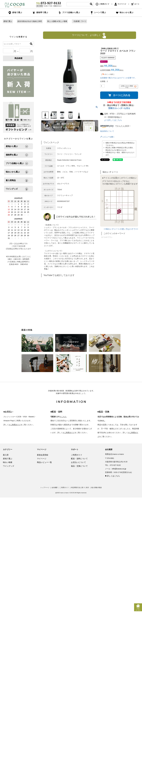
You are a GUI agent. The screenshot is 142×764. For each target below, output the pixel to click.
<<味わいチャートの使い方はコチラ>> (121, 229)
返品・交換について (79, 466)
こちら (64, 417)
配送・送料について (79, 459)
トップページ (44, 487)
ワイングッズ (8, 466)
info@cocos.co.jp (119, 469)
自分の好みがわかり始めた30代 (29, 21)
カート (135, 4)
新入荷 (6, 455)
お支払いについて (78, 462)
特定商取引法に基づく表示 (80, 487)
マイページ (120, 4)
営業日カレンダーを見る (119, 108)
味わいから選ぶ (124, 12)
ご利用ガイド (102, 4)
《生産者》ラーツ (79, 21)
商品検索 (18, 58)
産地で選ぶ (7, 21)
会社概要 (55, 487)
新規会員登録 (42, 455)
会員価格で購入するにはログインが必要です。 (118, 78)
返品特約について (107, 131)
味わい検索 (7, 462)
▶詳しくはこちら (112, 476)
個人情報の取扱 (96, 487)
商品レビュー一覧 (44, 462)
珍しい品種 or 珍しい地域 (57, 21)
